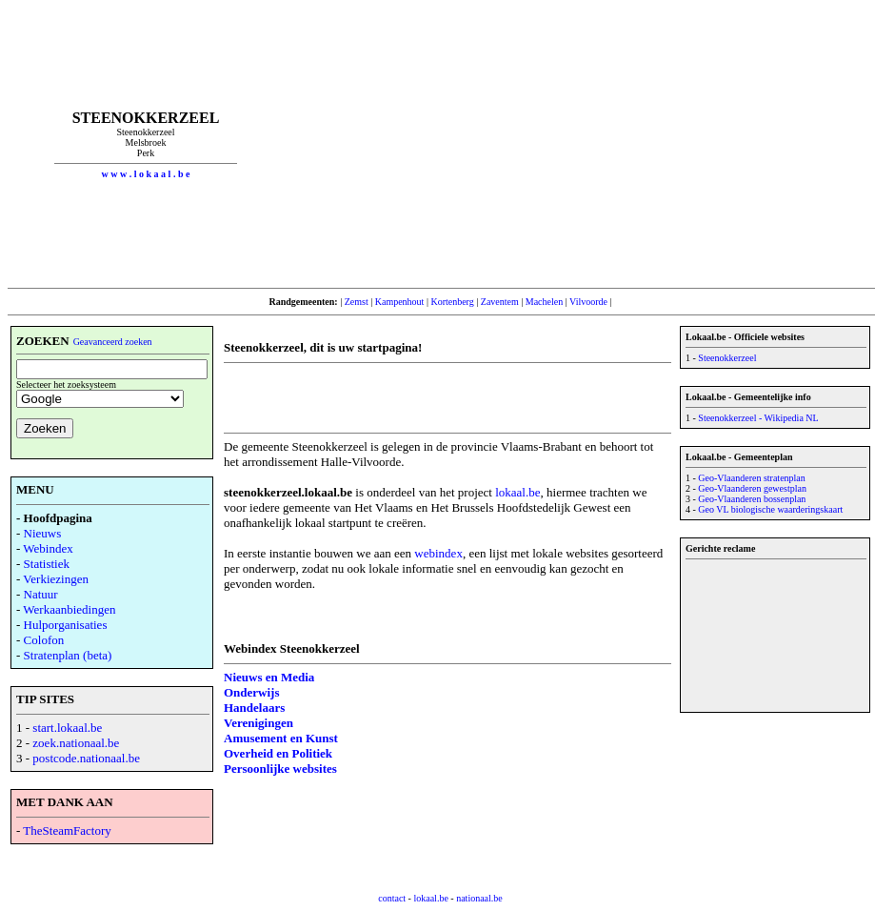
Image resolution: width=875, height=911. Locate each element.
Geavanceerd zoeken (112, 341)
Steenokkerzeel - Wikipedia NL (758, 418)
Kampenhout (400, 301)
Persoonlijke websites (280, 768)
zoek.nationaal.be (75, 743)
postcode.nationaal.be (86, 758)
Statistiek (47, 564)
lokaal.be (517, 492)
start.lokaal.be (67, 727)
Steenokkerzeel (727, 358)
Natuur (41, 594)
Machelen (544, 301)
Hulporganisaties (66, 624)
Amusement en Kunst (281, 738)
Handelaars (254, 707)
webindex (438, 553)
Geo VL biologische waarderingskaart (770, 509)
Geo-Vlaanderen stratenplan (751, 478)
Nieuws (43, 533)
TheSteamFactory (66, 830)
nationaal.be (479, 898)
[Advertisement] (578, 143)
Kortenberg (451, 301)
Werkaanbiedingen (69, 609)
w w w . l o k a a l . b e (146, 174)
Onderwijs (252, 692)
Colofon (44, 640)
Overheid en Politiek (278, 753)
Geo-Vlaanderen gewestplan (752, 488)
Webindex (47, 548)
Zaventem (500, 301)
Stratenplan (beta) (68, 655)
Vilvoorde (588, 301)
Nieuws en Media (269, 677)
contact (392, 898)
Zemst (356, 301)
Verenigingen (258, 723)
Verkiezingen (56, 579)
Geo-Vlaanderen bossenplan (751, 499)
